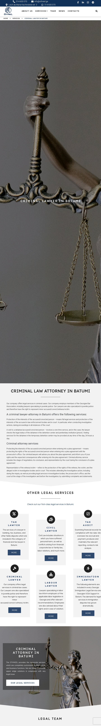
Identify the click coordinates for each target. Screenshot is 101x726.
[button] (22, 683)
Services (16, 18)
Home (5, 18)
